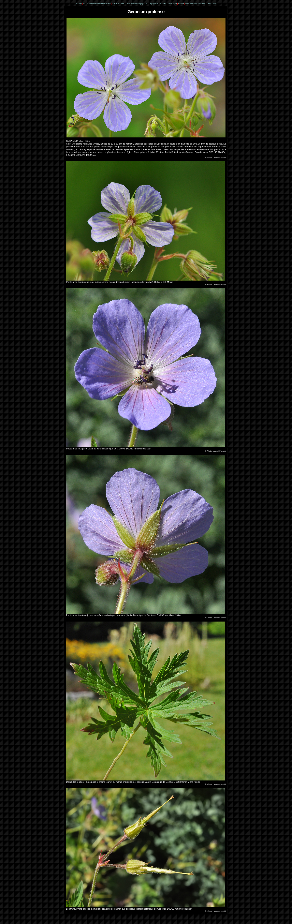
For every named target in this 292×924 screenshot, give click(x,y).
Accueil (78, 3)
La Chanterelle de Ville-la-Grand (97, 3)
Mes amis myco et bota (195, 3)
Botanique (172, 3)
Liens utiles (212, 3)
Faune (181, 3)
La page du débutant (157, 3)
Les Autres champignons (136, 3)
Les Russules (118, 3)
